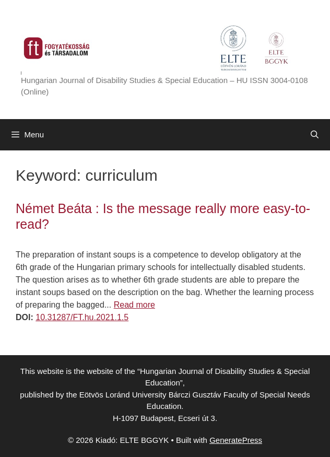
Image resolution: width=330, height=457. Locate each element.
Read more (134, 304)
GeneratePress (235, 440)
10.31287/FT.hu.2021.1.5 (82, 317)
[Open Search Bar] (314, 134)
